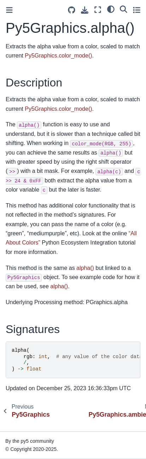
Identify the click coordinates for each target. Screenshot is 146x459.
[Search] (123, 9)
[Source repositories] (71, 10)
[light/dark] (110, 9)
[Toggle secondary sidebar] (136, 10)
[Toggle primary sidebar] (9, 10)
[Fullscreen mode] (97, 10)
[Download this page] (84, 10)
